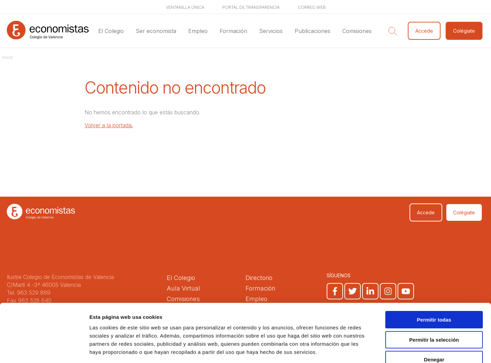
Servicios (271, 31)
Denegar (434, 320)
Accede (424, 31)
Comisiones (357, 31)
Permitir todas (434, 280)
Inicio (7, 57)
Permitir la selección (434, 300)
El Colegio (111, 31)
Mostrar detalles (369, 349)
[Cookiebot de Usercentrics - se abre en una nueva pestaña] (44, 350)
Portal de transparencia (251, 7)
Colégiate (464, 31)
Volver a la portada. (109, 125)
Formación (233, 31)
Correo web (312, 7)
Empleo (198, 31)
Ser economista (156, 31)
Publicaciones (312, 31)
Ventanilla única (185, 7)
